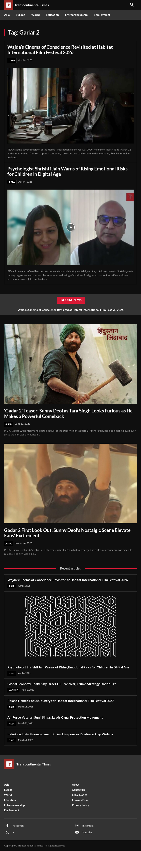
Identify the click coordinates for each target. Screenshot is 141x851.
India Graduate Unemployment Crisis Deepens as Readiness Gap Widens (60, 734)
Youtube (87, 832)
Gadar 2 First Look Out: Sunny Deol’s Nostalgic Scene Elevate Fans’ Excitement (67, 532)
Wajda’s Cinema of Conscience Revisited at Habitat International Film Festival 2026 (60, 49)
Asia (12, 60)
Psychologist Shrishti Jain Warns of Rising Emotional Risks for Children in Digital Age (67, 171)
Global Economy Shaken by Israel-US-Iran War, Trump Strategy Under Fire (62, 684)
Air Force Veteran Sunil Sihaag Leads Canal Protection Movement (55, 717)
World (13, 690)
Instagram (87, 825)
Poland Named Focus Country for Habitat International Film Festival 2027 (60, 701)
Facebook (18, 825)
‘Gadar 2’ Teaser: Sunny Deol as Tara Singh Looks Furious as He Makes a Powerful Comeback (68, 413)
